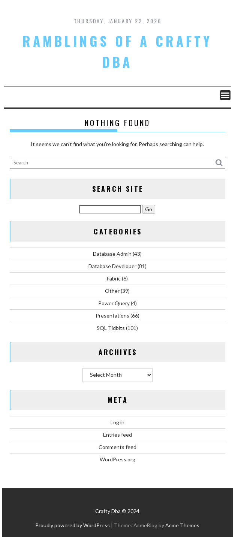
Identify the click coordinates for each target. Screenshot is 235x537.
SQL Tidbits (111, 328)
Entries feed (117, 434)
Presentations (112, 315)
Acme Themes (182, 525)
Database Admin (112, 254)
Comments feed (117, 447)
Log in (117, 422)
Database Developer (112, 266)
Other (112, 291)
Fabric (114, 278)
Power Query (114, 303)
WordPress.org (117, 459)
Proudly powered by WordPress (72, 525)
